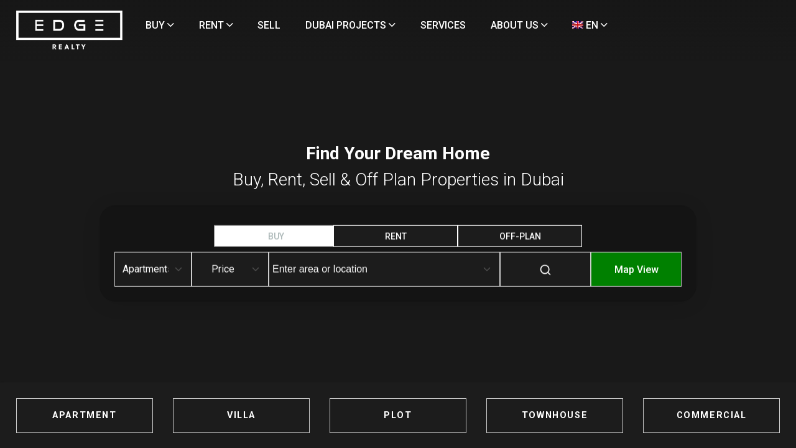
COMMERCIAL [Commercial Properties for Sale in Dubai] (653, 415)
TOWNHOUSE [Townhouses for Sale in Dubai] (525, 415)
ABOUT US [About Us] (572, 25)
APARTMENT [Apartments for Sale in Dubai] (143, 415)
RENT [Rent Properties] (268, 25)
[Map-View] (636, 278)
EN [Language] (216, 56)
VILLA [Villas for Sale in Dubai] (270, 415)
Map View (636, 270)
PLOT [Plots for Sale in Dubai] (398, 415)
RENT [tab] (396, 236)
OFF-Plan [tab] (520, 236)
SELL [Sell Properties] (321, 25)
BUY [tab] (276, 236)
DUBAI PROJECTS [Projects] (403, 25)
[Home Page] (133, 46)
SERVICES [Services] (496, 25)
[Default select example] (153, 269)
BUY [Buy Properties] (212, 25)
